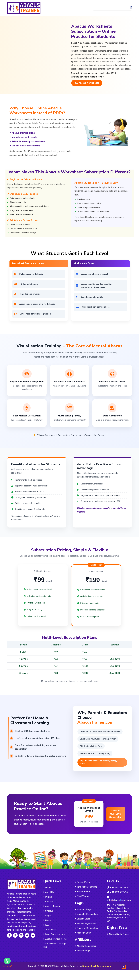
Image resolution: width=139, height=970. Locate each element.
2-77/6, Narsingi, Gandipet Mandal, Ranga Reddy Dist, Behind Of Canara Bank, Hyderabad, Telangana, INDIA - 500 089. (118, 913)
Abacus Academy (52, 906)
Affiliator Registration (85, 946)
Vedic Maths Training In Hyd (55, 945)
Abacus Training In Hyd (54, 939)
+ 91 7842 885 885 (117, 887)
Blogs (47, 915)
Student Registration (85, 923)
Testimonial (49, 929)
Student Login (82, 918)
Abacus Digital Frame (118, 934)
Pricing (47, 897)
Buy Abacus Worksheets (87, 83)
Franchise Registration (86, 928)
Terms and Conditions (86, 887)
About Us (48, 892)
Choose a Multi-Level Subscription (115, 813)
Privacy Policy (82, 882)
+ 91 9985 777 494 (117, 892)
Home (47, 887)
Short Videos (82, 896)
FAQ (46, 925)
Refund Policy (82, 891)
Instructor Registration (86, 914)
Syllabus (48, 911)
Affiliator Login (82, 950)
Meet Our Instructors (54, 934)
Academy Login (83, 933)
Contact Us (49, 920)
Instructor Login (83, 909)
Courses (48, 901)
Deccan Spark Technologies (96, 966)
